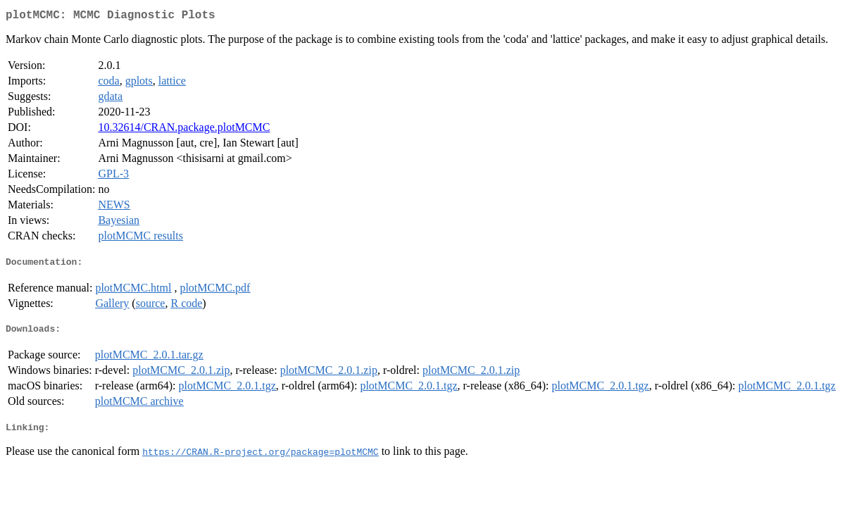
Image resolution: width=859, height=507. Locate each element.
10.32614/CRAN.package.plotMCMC (184, 130)
